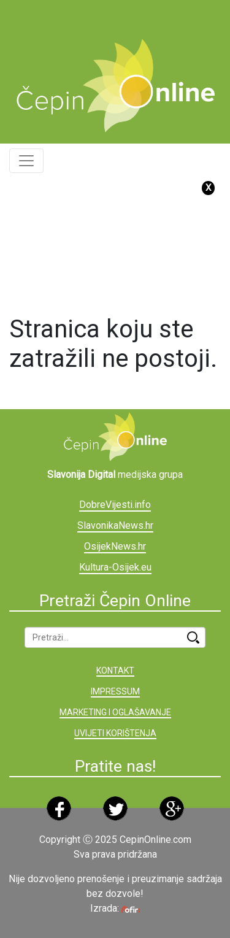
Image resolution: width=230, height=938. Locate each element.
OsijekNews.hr (115, 546)
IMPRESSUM (115, 691)
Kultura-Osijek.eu (115, 567)
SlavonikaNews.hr (115, 525)
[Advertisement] (119, 15)
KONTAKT (115, 670)
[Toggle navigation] (26, 160)
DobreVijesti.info (115, 504)
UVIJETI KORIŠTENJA (115, 733)
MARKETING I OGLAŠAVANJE (115, 712)
